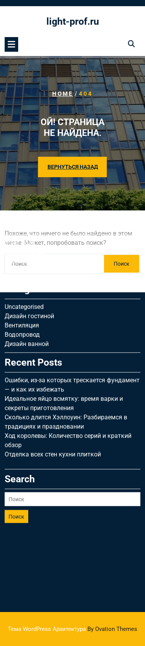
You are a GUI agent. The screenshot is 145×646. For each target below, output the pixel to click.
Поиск (16, 460)
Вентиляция (22, 268)
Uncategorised (24, 250)
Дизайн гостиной (29, 259)
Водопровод (22, 277)
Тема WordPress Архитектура (72, 629)
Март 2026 (20, 186)
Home (62, 93)
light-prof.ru (72, 21)
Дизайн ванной (27, 287)
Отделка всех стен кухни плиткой (53, 397)
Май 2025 (18, 213)
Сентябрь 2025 (26, 204)
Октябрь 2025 (25, 195)
